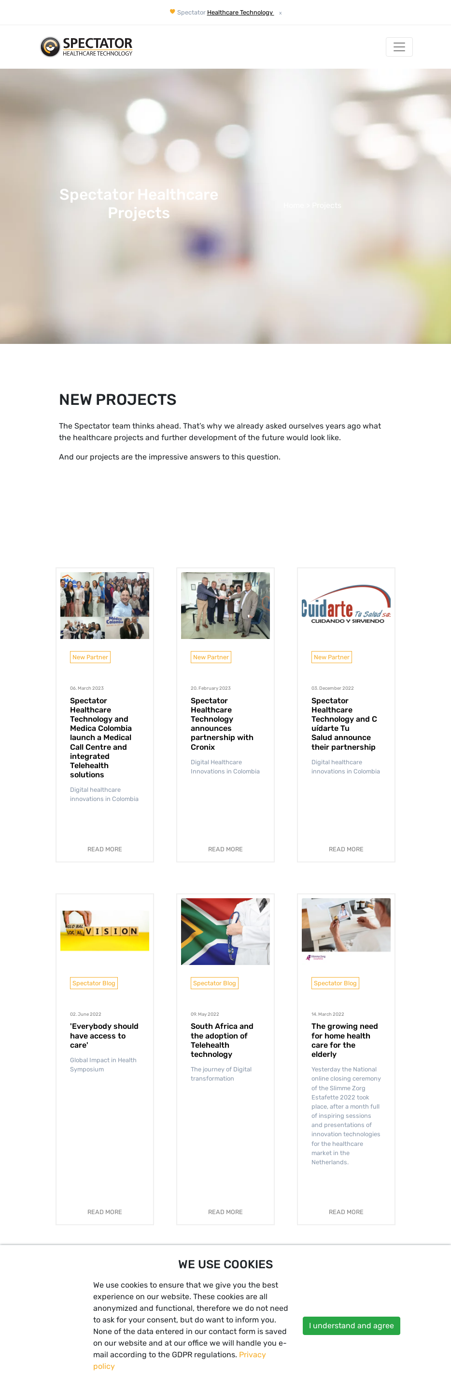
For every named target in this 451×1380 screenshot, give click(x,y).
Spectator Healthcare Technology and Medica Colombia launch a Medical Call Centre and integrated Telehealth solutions (101, 738)
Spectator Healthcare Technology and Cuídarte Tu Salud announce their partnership (344, 724)
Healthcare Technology (240, 12)
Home (293, 205)
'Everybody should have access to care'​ (104, 1035)
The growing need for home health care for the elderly (344, 1040)
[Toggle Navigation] (399, 47)
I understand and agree (351, 1325)
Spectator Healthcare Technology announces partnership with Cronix (222, 724)
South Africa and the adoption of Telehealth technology (222, 1040)
